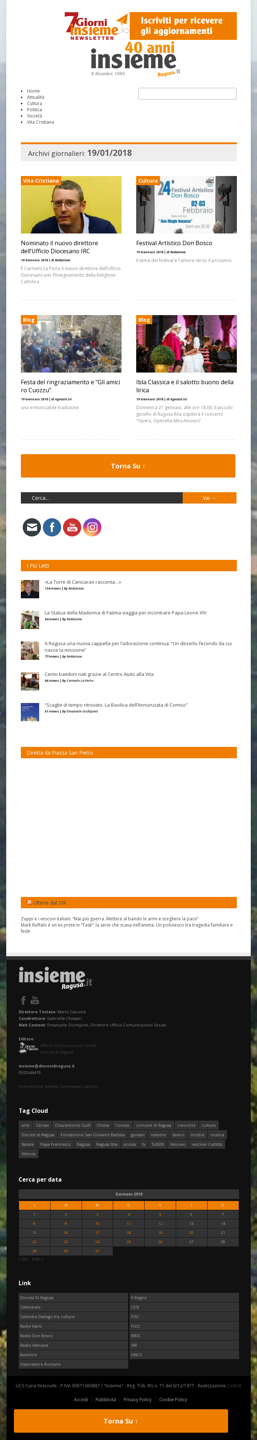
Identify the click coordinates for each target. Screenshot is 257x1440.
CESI (135, 1307)
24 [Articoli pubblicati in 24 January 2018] (97, 1241)
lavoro (178, 1134)
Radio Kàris (30, 1326)
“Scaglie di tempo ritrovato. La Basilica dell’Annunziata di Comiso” (116, 705)
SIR (134, 1345)
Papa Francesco (55, 1144)
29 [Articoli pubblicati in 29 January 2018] (34, 1251)
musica (217, 1134)
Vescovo (178, 1144)
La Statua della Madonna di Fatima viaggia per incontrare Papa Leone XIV (125, 612)
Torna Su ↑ (128, 465)
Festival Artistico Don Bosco (174, 243)
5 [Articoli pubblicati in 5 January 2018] (160, 1214)
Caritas (42, 1125)
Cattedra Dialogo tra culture (47, 1316)
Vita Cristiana (40, 122)
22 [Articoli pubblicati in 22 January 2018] (34, 1241)
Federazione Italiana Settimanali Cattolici (58, 1086)
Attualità (35, 97)
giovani (138, 1134)
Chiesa (103, 1125)
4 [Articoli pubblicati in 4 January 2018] (129, 1214)
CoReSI (234, 1386)
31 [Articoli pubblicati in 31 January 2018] (97, 1251)
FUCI (135, 1326)
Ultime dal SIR (49, 902)
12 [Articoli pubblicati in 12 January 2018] (160, 1223)
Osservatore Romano (40, 1364)
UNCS (136, 1354)
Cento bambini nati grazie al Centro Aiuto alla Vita (99, 674)
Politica (34, 109)
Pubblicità (106, 1399)
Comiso (122, 1125)
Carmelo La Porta (80, 680)
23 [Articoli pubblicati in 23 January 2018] (66, 1241)
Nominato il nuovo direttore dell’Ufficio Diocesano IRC (59, 247)
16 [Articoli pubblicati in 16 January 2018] (66, 1232)
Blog (29, 319)
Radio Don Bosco (36, 1335)
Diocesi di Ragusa (38, 1134)
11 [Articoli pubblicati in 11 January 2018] (129, 1223)
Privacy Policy (138, 1399)
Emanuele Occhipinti (82, 711)
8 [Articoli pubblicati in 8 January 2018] (34, 1223)
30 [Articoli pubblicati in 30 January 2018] (66, 1251)
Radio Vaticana (34, 1345)
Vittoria (29, 1153)
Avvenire (28, 1354)
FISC (135, 1316)
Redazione (76, 588)
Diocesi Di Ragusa (36, 1297)
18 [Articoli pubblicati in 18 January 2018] (129, 1232)
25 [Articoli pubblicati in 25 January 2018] (129, 1241)
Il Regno (139, 1297)
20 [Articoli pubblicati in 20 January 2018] (191, 1232)
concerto (186, 1125)
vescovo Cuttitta (207, 1144)
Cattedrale (30, 1307)
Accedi (81, 1399)
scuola (130, 1144)
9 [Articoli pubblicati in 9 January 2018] (66, 1223)
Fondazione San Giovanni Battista (93, 1134)
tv (143, 1144)
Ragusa (83, 1144)
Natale (28, 1144)
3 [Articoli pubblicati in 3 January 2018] (97, 1214)
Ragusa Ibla (107, 1144)
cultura (209, 1125)
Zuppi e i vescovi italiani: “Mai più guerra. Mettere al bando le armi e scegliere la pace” (109, 919)
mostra (197, 1134)
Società (34, 116)
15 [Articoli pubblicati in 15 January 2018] (34, 1232)
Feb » (37, 1259)
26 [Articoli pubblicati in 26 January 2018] (160, 1241)
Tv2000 (158, 1144)
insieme (158, 1134)
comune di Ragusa (153, 1125)
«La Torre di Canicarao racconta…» (83, 582)
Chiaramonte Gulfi (72, 1125)
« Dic (24, 1259)
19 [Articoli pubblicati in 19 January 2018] (160, 1232)
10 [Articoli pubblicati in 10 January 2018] (97, 1223)
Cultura (34, 103)
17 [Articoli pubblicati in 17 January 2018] (97, 1232)
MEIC (136, 1335)
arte (26, 1125)
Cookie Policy (173, 1399)
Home (33, 91)
